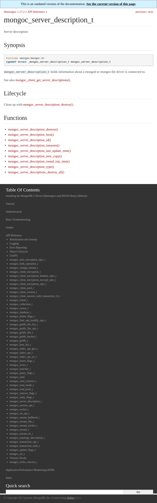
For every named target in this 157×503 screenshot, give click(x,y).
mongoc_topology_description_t (27, 437)
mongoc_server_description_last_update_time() (39, 150)
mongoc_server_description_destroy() (33, 129)
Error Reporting (18, 247)
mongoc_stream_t (19, 429)
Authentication (14, 211)
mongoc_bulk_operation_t (24, 263)
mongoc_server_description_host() (31, 134)
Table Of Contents (23, 189)
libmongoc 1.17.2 (14, 11)
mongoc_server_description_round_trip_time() (39, 161)
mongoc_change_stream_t (24, 267)
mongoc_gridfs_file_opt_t (24, 328)
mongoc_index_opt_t (21, 352)
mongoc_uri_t (17, 453)
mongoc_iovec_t (19, 364)
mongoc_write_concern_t (23, 461)
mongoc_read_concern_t (23, 380)
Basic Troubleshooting (18, 219)
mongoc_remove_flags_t (23, 392)
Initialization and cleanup (23, 239)
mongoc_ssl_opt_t (20, 413)
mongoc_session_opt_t (22, 405)
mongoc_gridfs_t (19, 340)
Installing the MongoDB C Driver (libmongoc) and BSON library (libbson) (46, 195)
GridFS (14, 255)
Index (9, 477)
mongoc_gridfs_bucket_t (23, 336)
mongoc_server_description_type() (31, 166)
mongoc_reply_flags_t (22, 396)
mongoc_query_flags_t (22, 372)
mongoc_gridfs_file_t (21, 332)
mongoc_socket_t (19, 409)
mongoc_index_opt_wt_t (23, 356)
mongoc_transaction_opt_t (24, 441)
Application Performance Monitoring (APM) (30, 469)
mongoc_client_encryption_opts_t (28, 283)
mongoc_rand (17, 376)
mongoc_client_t (19, 299)
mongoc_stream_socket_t (23, 425)
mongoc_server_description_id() (29, 139)
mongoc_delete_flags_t (22, 316)
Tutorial (10, 203)
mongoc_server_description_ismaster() (33, 145)
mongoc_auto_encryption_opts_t (27, 259)
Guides (10, 227)
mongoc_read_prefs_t (21, 388)
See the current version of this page (111, 4)
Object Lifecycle (19, 251)
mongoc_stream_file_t (22, 421)
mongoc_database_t (20, 311)
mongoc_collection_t (21, 303)
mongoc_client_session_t (23, 291)
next (150, 11)
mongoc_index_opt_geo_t (24, 348)
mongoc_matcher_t (20, 368)
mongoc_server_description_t (26, 401)
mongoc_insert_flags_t (22, 360)
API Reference (36, 11)
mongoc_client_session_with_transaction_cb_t (35, 295)
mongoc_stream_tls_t (21, 433)
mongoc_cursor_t (19, 307)
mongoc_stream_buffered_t (24, 417)
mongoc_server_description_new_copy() (35, 156)
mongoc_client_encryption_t (25, 271)
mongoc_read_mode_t (22, 384)
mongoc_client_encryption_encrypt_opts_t (33, 279)
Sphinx (71, 497)
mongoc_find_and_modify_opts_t (28, 320)
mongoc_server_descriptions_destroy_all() (36, 172)
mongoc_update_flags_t (23, 449)
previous (141, 11)
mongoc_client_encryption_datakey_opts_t (33, 275)
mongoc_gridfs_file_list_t (24, 324)
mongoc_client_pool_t (22, 287)
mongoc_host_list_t (20, 344)
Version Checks (18, 457)
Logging (14, 243)
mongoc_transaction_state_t (25, 445)
